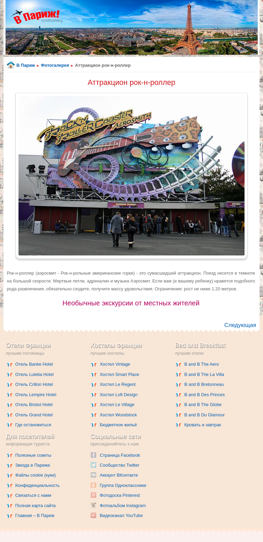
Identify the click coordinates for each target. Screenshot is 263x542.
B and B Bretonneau (204, 384)
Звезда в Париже (32, 465)
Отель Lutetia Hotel (34, 374)
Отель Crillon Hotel (34, 384)
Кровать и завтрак (202, 424)
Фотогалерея (55, 65)
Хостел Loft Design (118, 394)
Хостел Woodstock (118, 414)
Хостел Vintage (115, 364)
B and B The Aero (201, 364)
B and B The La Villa (204, 374)
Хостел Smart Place (119, 374)
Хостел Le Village (117, 404)
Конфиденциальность (37, 485)
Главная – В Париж (34, 515)
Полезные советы (33, 455)
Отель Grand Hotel (34, 414)
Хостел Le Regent (117, 384)
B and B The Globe (203, 404)
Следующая (240, 325)
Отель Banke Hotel (34, 364)
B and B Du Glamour (204, 414)
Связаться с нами (33, 495)
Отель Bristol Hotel (34, 404)
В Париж (25, 65)
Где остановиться (33, 424)
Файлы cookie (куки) (35, 475)
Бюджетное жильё (118, 424)
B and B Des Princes (204, 394)
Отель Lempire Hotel (36, 394)
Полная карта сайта (35, 505)
